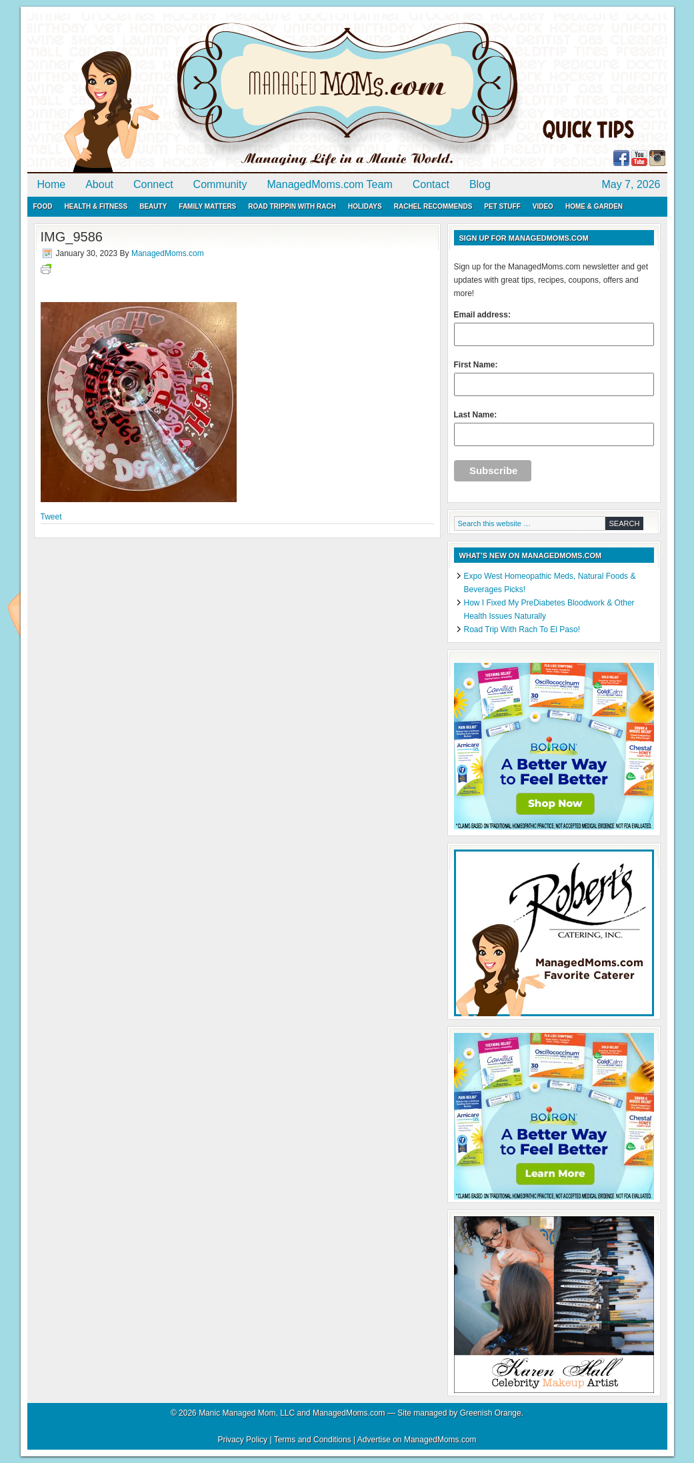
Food (43, 206)
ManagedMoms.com (180, 93)
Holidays (365, 206)
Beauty (153, 206)
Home (51, 184)
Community (220, 184)
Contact (431, 184)
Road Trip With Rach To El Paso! (522, 629)
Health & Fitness (95, 206)
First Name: (554, 378)
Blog (480, 184)
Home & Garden (594, 206)
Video (543, 206)
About (99, 184)
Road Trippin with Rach (292, 206)
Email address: (554, 328)
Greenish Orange (490, 1413)
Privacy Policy (242, 1439)
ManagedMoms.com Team (330, 184)
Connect (153, 184)
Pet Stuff (502, 206)
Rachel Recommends (433, 206)
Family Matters (207, 206)
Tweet (51, 516)
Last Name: (554, 428)
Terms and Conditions (312, 1439)
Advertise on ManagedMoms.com (417, 1439)
